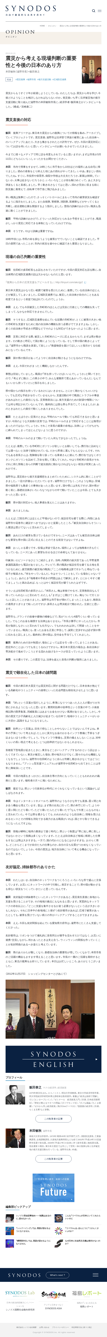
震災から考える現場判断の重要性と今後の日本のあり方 (80, 26)
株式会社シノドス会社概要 (26, 1327)
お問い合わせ (44, 1327)
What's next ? (57, 1275)
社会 (9, 79)
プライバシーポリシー (60, 1327)
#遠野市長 (31, 79)
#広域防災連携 (59, 79)
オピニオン (52, 26)
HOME (42, 26)
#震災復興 (20, 79)
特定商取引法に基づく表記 (82, 1327)
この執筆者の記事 (53, 1119)
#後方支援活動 (44, 79)
